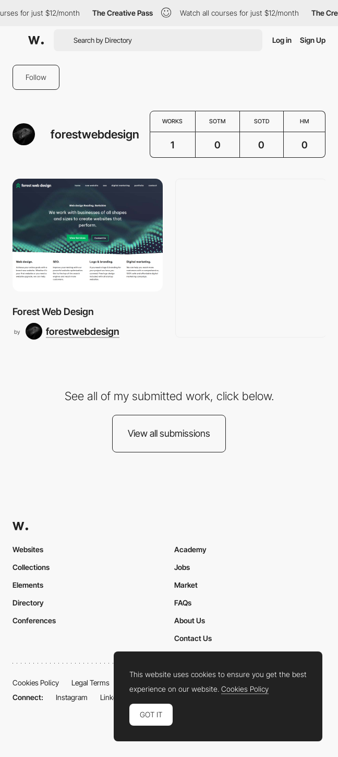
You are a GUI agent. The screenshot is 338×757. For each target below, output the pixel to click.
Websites (28, 549)
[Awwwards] (36, 40)
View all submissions (169, 433)
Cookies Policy (36, 682)
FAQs (182, 602)
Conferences (34, 620)
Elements (28, 584)
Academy (190, 549)
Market (186, 584)
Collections (31, 567)
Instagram (72, 697)
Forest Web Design (53, 311)
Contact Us (193, 638)
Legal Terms (90, 682)
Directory (28, 602)
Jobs (182, 567)
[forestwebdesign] (72, 331)
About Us (189, 620)
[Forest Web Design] (88, 235)
